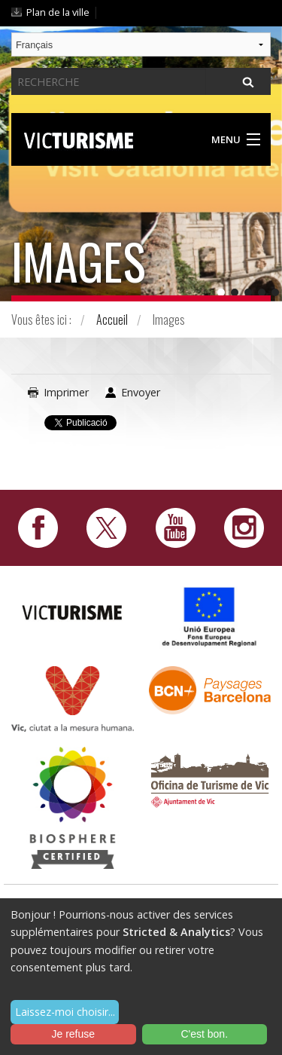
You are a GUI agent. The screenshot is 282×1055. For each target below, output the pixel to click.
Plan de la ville (57, 12)
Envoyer (140, 392)
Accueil (112, 319)
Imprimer (66, 392)
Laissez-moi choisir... (65, 1012)
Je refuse (73, 1034)
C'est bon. (204, 1034)
